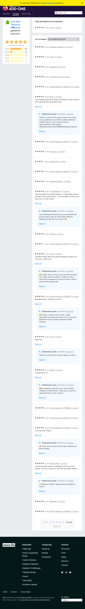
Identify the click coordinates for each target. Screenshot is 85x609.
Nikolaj (52, 370)
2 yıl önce (58, 97)
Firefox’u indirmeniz (48, 3)
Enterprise (46, 557)
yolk (51, 57)
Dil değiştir (65, 597)
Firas (51, 337)
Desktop (46, 549)
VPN (63, 553)
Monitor (65, 561)
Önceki (45, 522)
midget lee (54, 161)
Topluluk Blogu (29, 572)
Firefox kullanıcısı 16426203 (60, 87)
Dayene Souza (55, 77)
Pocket (64, 565)
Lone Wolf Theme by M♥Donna (15, 24)
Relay (63, 557)
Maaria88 (53, 501)
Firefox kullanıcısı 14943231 (60, 171)
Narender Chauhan (57, 47)
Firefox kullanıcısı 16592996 (60, 511)
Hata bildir (27, 580)
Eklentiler (26, 545)
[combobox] (68, 12)
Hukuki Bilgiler (25, 592)
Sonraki (69, 522)
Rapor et (38, 106)
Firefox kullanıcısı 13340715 (60, 142)
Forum (25, 576)
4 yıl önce (57, 337)
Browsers (65, 549)
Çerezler (14, 592)
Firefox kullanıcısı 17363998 (60, 408)
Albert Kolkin (54, 463)
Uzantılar (6, 14)
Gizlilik (5, 592)
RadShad (53, 67)
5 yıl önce (57, 28)
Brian (52, 97)
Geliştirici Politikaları (31, 568)
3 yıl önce (74, 171)
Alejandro (53, 152)
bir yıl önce (69, 47)
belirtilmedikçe (11, 597)
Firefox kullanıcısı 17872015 (60, 244)
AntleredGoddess (56, 181)
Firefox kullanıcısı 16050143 (60, 418)
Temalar (16, 14)
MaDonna (15, 33)
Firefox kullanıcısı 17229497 (60, 428)
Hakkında (26, 549)
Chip (51, 28)
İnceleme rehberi (29, 584)
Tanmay (53, 234)
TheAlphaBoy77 (56, 191)
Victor (52, 254)
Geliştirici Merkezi (30, 564)
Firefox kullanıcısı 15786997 (60, 296)
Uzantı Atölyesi (29, 560)
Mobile (45, 553)
